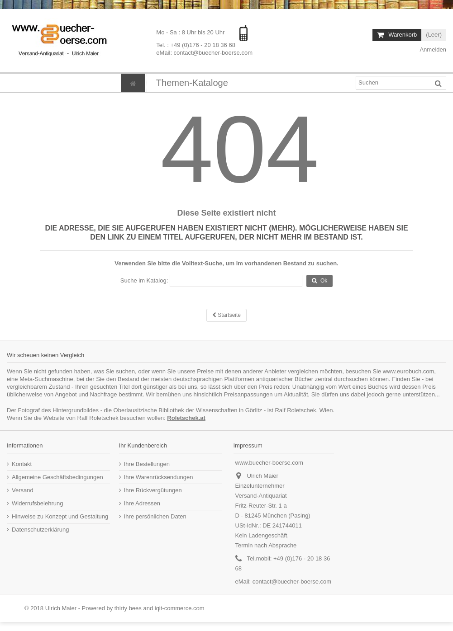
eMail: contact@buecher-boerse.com (204, 52)
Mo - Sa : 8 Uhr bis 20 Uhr (191, 32)
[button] (192, 83)
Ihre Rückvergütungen (153, 490)
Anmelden (432, 49)
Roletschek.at (186, 417)
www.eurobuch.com (408, 371)
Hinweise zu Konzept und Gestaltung (60, 516)
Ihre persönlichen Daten (155, 516)
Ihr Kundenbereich (143, 445)
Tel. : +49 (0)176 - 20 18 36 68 (195, 45)
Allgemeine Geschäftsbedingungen (57, 477)
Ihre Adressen (142, 503)
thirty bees (128, 608)
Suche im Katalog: (144, 280)
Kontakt (22, 464)
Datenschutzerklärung (40, 529)
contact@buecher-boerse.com (292, 581)
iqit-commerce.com (180, 608)
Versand (22, 490)
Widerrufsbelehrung (37, 503)
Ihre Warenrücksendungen (158, 477)
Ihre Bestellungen (147, 464)
